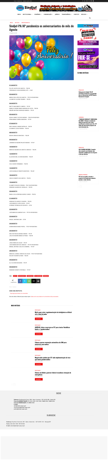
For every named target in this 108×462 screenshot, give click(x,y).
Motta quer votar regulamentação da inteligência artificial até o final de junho (53, 313)
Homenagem (46, 276)
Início (11, 22)
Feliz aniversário (38, 276)
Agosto (15, 276)
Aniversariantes (26, 22)
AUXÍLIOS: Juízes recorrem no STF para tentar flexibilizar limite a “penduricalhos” (52, 328)
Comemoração (30, 276)
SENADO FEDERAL (83, 174)
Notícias (17, 22)
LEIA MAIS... (39, 318)
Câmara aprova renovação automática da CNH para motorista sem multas (51, 343)
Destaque (37, 310)
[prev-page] (12, 384)
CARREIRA (81, 117)
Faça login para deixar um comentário (19, 293)
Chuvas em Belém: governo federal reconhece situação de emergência (53, 374)
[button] (90, 18)
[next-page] (14, 384)
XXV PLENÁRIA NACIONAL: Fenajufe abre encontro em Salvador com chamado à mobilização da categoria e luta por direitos (88, 152)
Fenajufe (81, 90)
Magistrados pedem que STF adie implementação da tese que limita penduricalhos (52, 358)
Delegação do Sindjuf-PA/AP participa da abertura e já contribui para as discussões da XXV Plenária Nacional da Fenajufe (87, 94)
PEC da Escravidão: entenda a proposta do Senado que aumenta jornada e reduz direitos (87, 178)
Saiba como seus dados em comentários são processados (44, 296)
